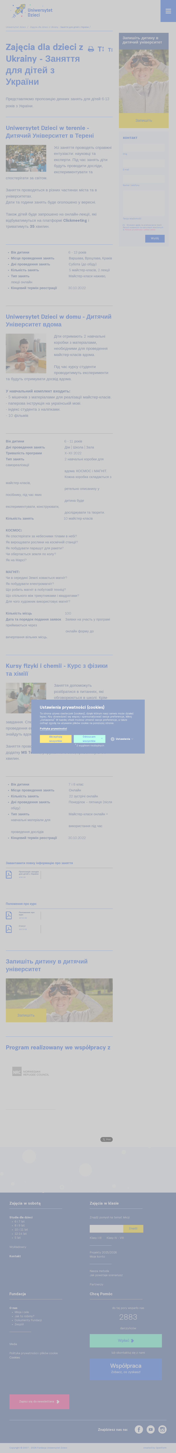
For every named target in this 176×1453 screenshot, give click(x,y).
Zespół (19, 1324)
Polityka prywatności (53, 728)
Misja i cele (22, 1312)
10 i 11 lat (21, 1229)
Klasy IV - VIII (115, 1238)
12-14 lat (21, 1233)
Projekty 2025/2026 (103, 1252)
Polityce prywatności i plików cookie (140, 230)
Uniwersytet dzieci (16, 27)
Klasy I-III (95, 1238)
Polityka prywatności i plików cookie (33, 1353)
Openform (161, 1448)
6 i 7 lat (20, 1221)
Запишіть (26, 1015)
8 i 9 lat (20, 1225)
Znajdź (133, 1228)
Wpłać (126, 1341)
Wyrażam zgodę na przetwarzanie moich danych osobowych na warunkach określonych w (144, 228)
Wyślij (155, 238)
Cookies (14, 1357)
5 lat (18, 1237)
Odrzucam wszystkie (92, 739)
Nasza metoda (99, 1271)
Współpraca (125, 1368)
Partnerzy (96, 1284)
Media (13, 1344)
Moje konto (97, 1256)
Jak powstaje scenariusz (106, 1275)
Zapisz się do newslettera (39, 1402)
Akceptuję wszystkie (55, 739)
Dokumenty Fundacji (28, 1320)
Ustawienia (122, 739)
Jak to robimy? (24, 1316)
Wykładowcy (17, 1247)
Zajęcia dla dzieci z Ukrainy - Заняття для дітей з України (59, 27)
